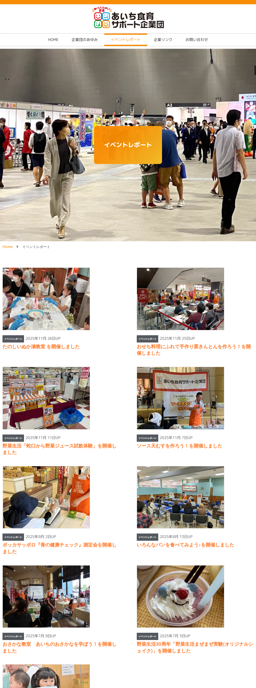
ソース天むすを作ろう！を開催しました (179, 446)
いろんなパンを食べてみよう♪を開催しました (185, 545)
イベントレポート (126, 37)
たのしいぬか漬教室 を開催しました (41, 347)
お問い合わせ (197, 37)
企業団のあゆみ (85, 37)
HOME (53, 37)
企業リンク (163, 37)
